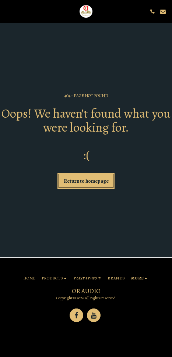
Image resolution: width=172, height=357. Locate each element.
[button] (8, 11)
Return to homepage (86, 181)
